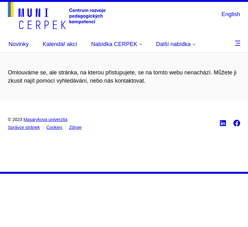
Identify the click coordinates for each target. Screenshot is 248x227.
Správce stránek (24, 127)
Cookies (54, 127)
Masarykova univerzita (45, 119)
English (230, 14)
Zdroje (75, 127)
